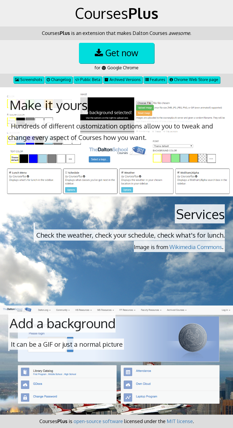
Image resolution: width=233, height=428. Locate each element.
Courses (116, 13)
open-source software (98, 421)
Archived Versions (123, 79)
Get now (116, 52)
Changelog (59, 79)
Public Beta (87, 79)
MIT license (180, 421)
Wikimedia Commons (195, 246)
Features (155, 79)
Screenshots (28, 79)
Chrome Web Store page (194, 79)
